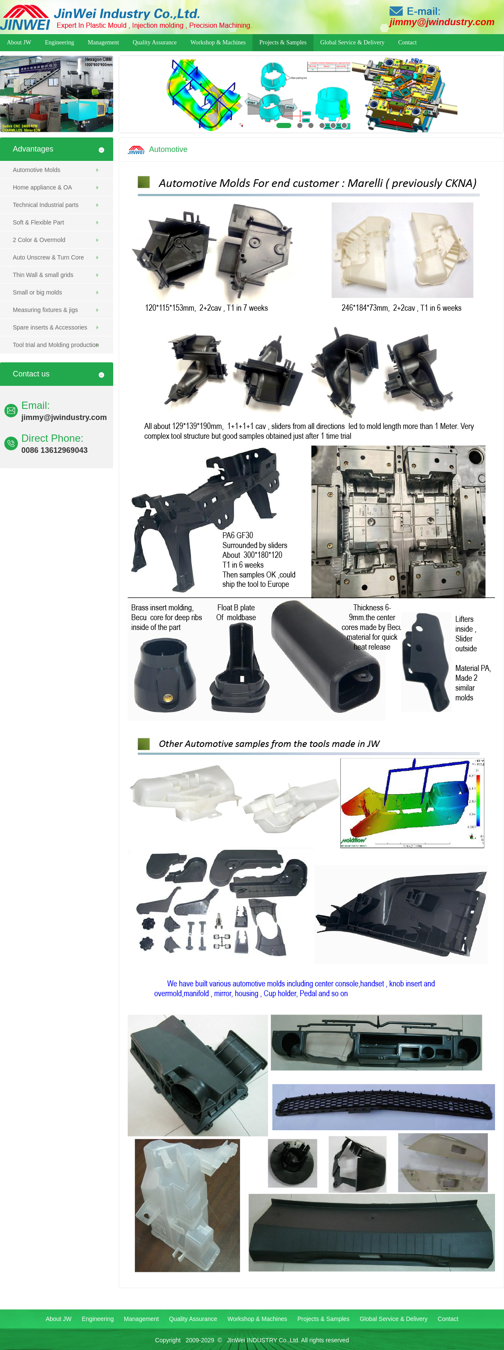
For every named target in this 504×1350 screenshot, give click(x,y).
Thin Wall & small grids (43, 274)
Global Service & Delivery (352, 42)
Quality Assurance (155, 42)
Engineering (59, 42)
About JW (19, 42)
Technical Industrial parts (46, 204)
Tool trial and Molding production (56, 344)
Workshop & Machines (218, 42)
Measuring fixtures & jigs (45, 309)
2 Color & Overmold (39, 239)
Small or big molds (37, 292)
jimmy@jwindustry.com (64, 417)
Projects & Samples (282, 42)
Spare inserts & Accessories (50, 327)
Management (103, 42)
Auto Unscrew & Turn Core (48, 257)
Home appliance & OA (42, 187)
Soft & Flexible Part (38, 222)
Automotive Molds (36, 169)
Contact (407, 42)
